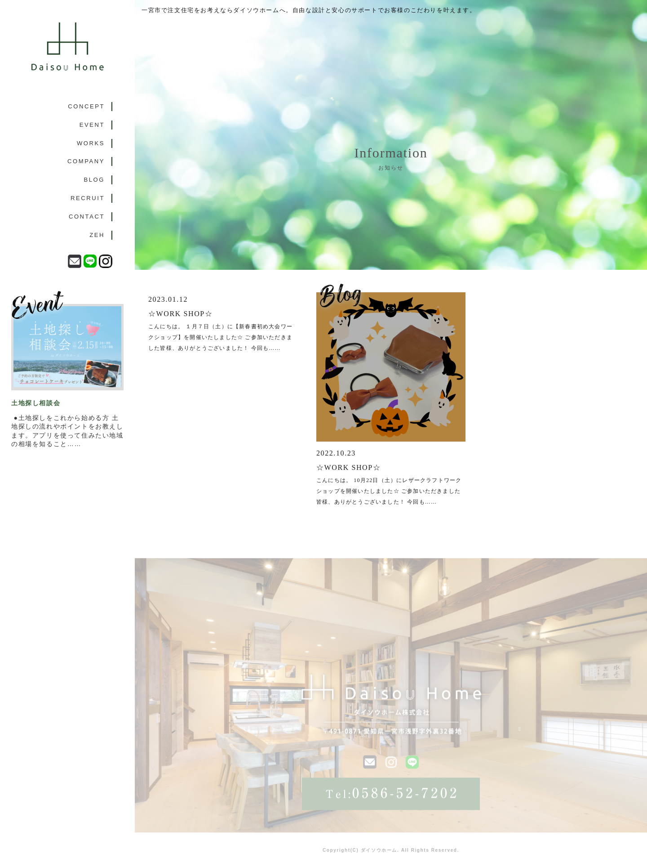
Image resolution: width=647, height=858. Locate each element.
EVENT (92, 124)
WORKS (91, 143)
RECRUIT (88, 198)
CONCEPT (86, 106)
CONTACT (87, 216)
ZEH (97, 235)
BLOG (94, 179)
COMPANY (86, 161)
